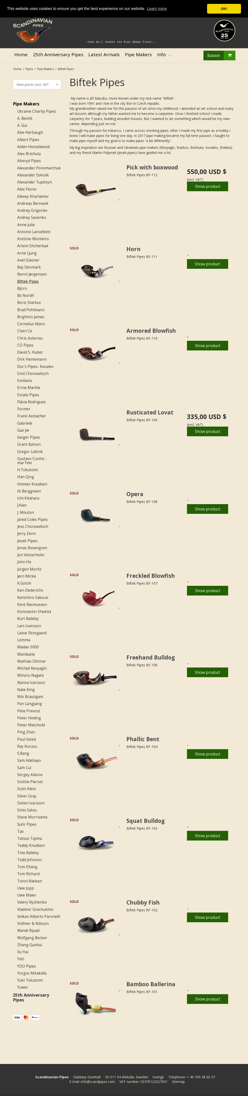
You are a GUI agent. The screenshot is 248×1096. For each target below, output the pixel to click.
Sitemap (178, 1081)
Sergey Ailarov (30, 774)
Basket (221, 55)
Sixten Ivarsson (31, 803)
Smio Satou (27, 810)
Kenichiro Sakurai (32, 597)
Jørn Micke (26, 576)
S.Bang (23, 753)
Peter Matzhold (31, 725)
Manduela (26, 654)
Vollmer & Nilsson (33, 923)
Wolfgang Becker (32, 937)
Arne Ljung (27, 253)
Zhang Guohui (29, 944)
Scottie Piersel (30, 781)
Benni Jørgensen (32, 274)
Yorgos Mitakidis (32, 973)
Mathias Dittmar (31, 661)
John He (24, 561)
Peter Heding (29, 718)
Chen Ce (24, 331)
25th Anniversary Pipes (31, 997)
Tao (20, 831)
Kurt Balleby (28, 618)
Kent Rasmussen (32, 604)
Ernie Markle (28, 387)
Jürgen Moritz (29, 569)
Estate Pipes (28, 394)
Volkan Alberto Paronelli (38, 916)
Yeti (20, 958)
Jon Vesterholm (30, 554)
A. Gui (22, 125)
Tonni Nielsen (29, 881)
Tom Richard (28, 873)
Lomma (23, 640)
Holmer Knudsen (32, 484)
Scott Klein (26, 788)
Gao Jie (23, 430)
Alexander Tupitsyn (34, 182)
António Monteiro (33, 238)
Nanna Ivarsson (31, 682)
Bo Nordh (25, 295)
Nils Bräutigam (30, 696)
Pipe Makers (26, 104)
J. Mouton (25, 512)
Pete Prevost (28, 711)
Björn (22, 288)
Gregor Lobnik (30, 451)
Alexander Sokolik (33, 175)
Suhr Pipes (27, 824)
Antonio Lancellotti (33, 231)
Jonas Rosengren (32, 547)
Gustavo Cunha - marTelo (31, 460)
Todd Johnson (29, 859)
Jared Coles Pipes (32, 519)
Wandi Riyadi (28, 930)
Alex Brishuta (29, 153)
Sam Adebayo (29, 760)
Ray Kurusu (27, 746)
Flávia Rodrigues (31, 402)
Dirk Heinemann (31, 359)
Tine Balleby (28, 852)
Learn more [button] (157, 9)
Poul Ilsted (26, 739)
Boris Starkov (29, 302)
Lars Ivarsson (29, 625)
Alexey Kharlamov (33, 196)
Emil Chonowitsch (33, 373)
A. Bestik (24, 118)
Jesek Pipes (27, 540)
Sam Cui (24, 767)
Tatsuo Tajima (29, 838)
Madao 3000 (28, 647)
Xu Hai (22, 951)
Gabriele (24, 423)
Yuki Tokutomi (30, 980)
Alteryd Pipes (29, 160)
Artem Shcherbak (32, 245)
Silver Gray (26, 796)
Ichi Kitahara (28, 498)
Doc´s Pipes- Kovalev (35, 366)
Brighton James (30, 316)
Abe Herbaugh (30, 132)
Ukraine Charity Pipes (36, 111)
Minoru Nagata (30, 675)
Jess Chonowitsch (32, 526)
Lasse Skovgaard (31, 632)
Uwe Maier (26, 895)
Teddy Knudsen (31, 845)
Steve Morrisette (32, 817)
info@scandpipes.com (98, 1081)
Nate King (26, 689)
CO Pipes (25, 345)
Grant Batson (29, 444)
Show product (207, 186)
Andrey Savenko (31, 217)
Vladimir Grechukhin (35, 909)
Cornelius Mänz (31, 323)
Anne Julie (26, 224)
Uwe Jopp (25, 888)
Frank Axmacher (31, 416)
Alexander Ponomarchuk (39, 168)
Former (23, 409)
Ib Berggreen (29, 491)
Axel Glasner (28, 260)
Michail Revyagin (32, 668)
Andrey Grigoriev (32, 210)
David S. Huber (30, 352)
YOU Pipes (26, 966)
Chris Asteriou (30, 338)
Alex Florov (27, 189)
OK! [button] (224, 9)
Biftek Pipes (28, 281)
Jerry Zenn (26, 533)
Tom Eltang (27, 866)
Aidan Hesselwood (33, 146)
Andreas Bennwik (32, 203)
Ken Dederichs (30, 590)
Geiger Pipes (28, 437)
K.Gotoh (24, 583)
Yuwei (22, 987)
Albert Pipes (28, 139)
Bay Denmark (29, 267)
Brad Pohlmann (31, 309)
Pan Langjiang (29, 703)
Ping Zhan (26, 732)
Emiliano (24, 380)
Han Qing (25, 476)
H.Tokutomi (27, 469)
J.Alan (22, 505)
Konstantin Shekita (34, 611)
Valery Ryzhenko (32, 902)
